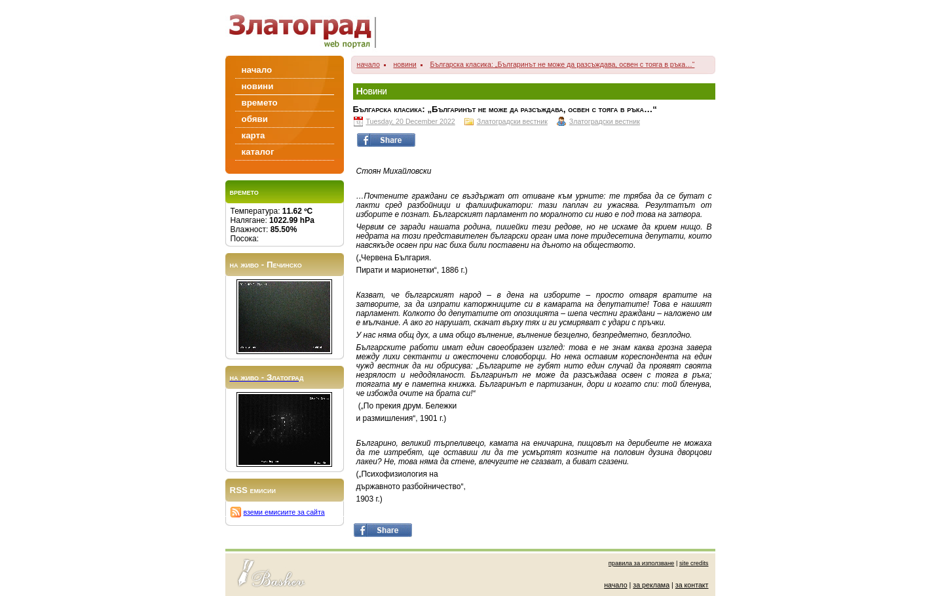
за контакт (692, 585)
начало (368, 64)
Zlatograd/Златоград (306, 28)
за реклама (651, 585)
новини (404, 64)
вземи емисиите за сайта (284, 512)
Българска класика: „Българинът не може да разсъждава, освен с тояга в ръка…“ (562, 64)
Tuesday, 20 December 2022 (410, 121)
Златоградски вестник (512, 121)
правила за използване (642, 563)
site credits (694, 563)
